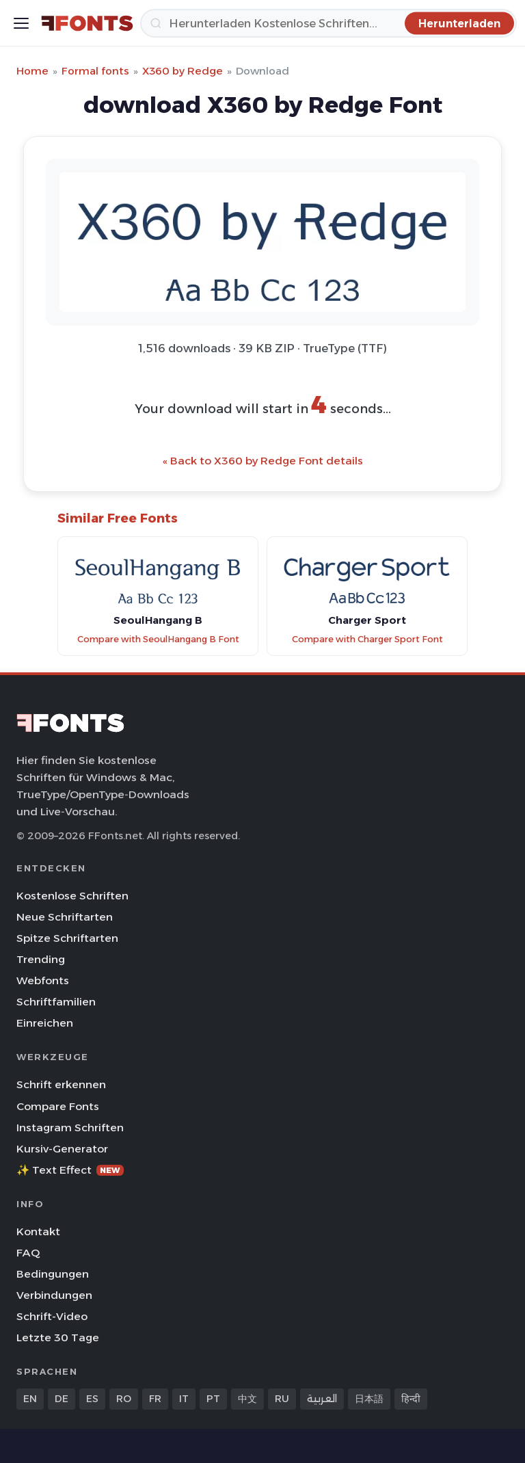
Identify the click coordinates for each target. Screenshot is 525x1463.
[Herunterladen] (328, 23)
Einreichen (44, 1022)
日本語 (369, 1399)
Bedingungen (52, 1273)
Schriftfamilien (56, 1001)
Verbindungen (54, 1295)
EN (30, 1399)
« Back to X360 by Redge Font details (263, 460)
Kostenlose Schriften (72, 895)
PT (213, 1399)
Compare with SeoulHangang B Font (158, 639)
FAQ (28, 1252)
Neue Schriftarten (64, 916)
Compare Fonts (57, 1106)
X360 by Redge (182, 70)
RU (282, 1399)
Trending (40, 959)
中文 (247, 1399)
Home (32, 70)
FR (155, 1399)
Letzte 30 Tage (57, 1337)
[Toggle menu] (21, 23)
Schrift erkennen (61, 1084)
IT (184, 1399)
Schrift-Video (52, 1316)
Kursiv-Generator (62, 1148)
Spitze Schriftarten (67, 938)
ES (92, 1399)
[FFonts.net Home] (87, 23)
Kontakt (38, 1231)
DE (61, 1399)
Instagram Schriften (70, 1127)
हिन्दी (410, 1399)
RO (123, 1399)
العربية (322, 1399)
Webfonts (42, 980)
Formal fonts (95, 70)
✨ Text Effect (70, 1169)
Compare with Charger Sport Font (367, 639)
